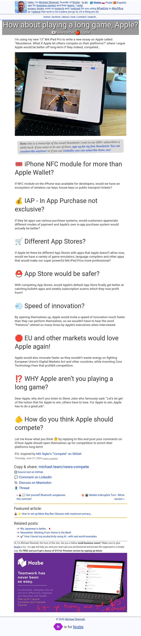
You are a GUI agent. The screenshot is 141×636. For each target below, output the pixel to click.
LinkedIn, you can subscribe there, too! (87, 150)
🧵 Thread (22, 488)
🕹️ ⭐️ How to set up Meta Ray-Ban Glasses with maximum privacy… (53, 513)
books (40, 8)
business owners (46, 5)
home (46, 16)
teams (70, 5)
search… (93, 16)
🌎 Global (95, 2)
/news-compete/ (50, 458)
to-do (85, 2)
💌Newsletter (62, 32)
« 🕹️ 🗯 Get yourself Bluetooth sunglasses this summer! (41, 496)
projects (59, 8)
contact (81, 16)
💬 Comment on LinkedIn (33, 477)
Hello (31, 2)
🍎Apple (82, 32)
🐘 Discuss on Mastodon (33, 483)
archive (56, 16)
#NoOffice (117, 8)
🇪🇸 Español (119, 2)
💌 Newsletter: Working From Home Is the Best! (44, 532)
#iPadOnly (102, 8)
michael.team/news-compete (63, 467)
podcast (75, 8)
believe (36, 11)
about (65, 16)
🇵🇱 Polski (107, 2)
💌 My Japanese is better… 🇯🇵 (34, 528)
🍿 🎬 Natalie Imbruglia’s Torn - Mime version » (103, 496)
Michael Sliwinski (49, 2)
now (73, 16)
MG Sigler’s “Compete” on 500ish (59, 454)
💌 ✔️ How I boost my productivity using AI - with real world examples (57, 536)
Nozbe (76, 2)
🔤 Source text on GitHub (28, 472)
